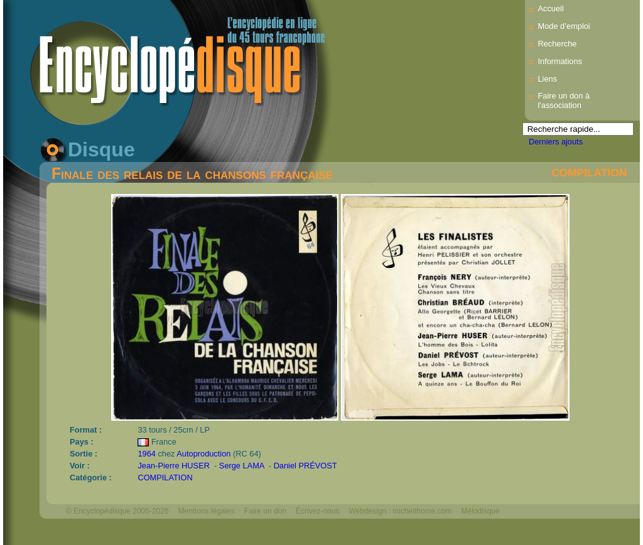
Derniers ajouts (556, 141)
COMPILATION (589, 172)
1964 (146, 453)
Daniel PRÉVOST (305, 465)
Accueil (550, 8)
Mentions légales (206, 511)
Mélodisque (480, 511)
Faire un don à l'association (564, 100)
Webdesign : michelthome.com (400, 511)
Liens (547, 79)
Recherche (557, 43)
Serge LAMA (242, 465)
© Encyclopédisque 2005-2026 (117, 511)
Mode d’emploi (564, 26)
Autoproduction (203, 453)
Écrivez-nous (317, 511)
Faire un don (265, 511)
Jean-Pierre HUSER (175, 465)
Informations (559, 61)
